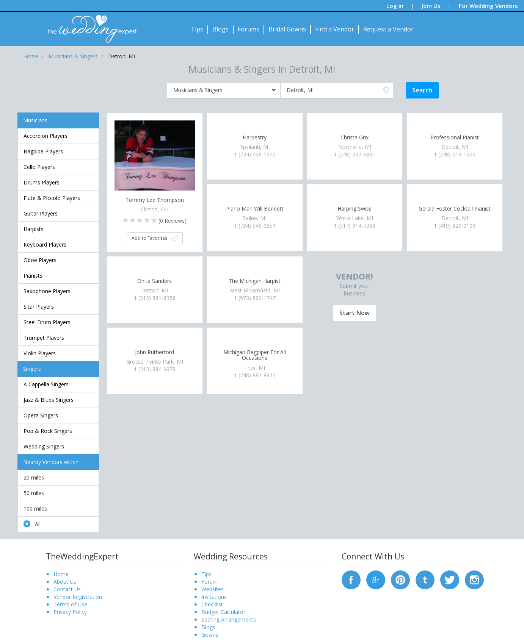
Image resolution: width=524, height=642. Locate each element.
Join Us (431, 5)
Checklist (212, 604)
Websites (212, 589)
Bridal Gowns (287, 29)
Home (61, 574)
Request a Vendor (388, 29)
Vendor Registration (77, 596)
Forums (248, 29)
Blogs (220, 29)
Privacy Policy (70, 611)
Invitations (214, 596)
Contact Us (67, 589)
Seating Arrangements (228, 619)
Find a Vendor (334, 29)
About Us (64, 581)
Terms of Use (70, 604)
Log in (394, 5)
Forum (209, 581)
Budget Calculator (223, 611)
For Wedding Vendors (488, 5)
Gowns (209, 634)
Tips (197, 29)
